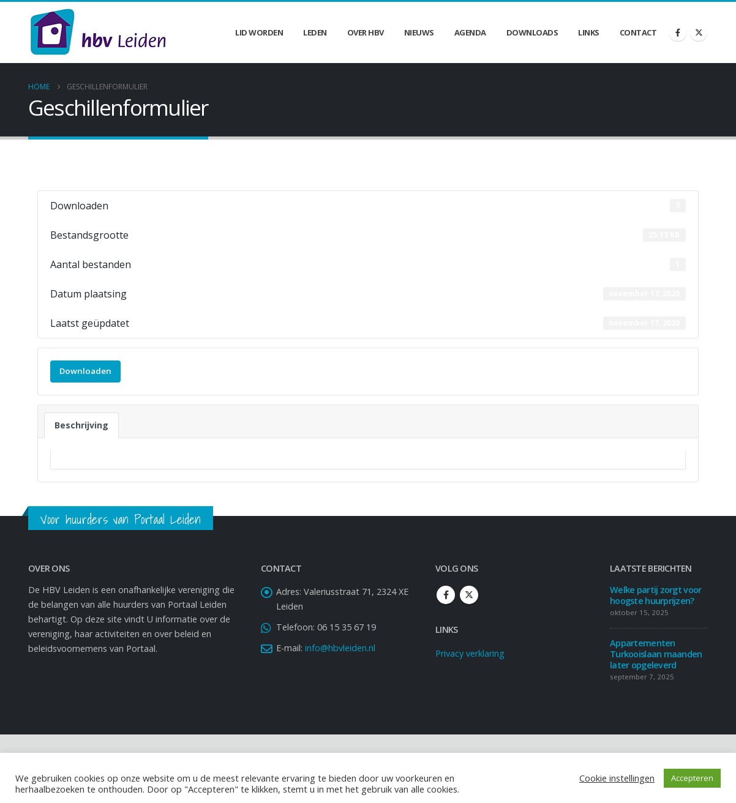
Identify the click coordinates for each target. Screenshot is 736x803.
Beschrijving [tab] (81, 425)
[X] (698, 32)
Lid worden (259, 32)
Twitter (469, 595)
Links (588, 32)
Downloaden (85, 370)
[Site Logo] (98, 32)
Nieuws (419, 32)
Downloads (532, 32)
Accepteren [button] (692, 777)
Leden (315, 32)
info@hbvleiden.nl (340, 648)
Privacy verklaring (470, 653)
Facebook (446, 595)
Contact (638, 32)
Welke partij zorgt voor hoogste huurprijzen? (655, 595)
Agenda (470, 32)
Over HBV (365, 32)
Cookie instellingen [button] (617, 777)
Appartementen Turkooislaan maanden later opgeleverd (656, 654)
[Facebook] (677, 32)
